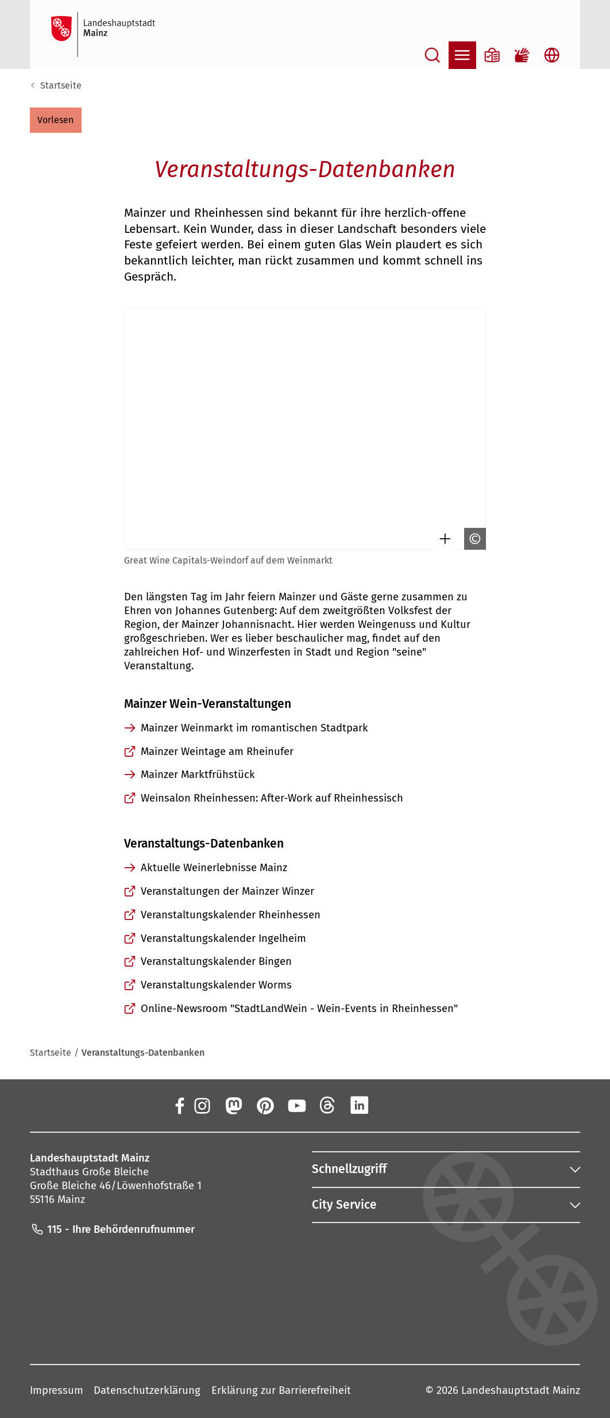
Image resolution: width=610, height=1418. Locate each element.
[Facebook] (179, 1104)
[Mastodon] (233, 1104)
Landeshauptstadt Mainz (520, 1390)
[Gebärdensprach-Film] (522, 55)
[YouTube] (296, 1104)
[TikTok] (422, 1104)
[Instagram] (201, 1104)
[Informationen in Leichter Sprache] (492, 55)
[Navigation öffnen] (462, 55)
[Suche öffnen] (432, 55)
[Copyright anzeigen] (472, 539)
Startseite (61, 85)
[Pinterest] (265, 1104)
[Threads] (328, 1104)
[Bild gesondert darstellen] (442, 539)
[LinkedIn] (359, 1104)
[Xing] (390, 1104)
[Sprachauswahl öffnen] (552, 55)
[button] (56, 120)
